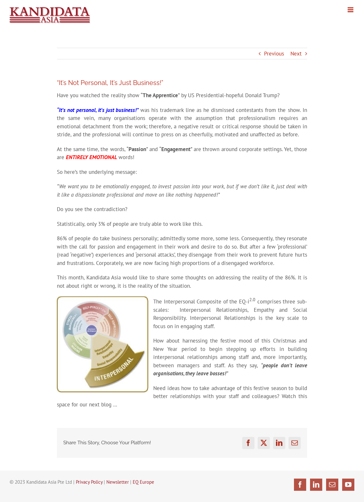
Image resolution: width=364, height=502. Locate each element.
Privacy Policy (89, 482)
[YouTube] (348, 485)
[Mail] (332, 485)
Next (296, 53)
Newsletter (117, 482)
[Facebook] (300, 485)
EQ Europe (143, 482)
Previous (274, 53)
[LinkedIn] (316, 485)
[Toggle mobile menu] (351, 9)
